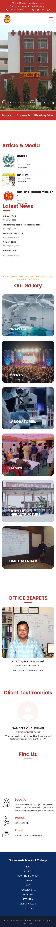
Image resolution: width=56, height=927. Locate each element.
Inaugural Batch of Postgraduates (21, 224)
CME (28, 885)
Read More (22, 167)
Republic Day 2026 (13, 233)
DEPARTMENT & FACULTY (28, 876)
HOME (28, 867)
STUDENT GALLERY (28, 904)
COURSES (28, 880)
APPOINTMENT (28, 894)
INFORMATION (28, 899)
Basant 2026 (9, 250)
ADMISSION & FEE (28, 890)
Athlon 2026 (9, 242)
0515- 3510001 (15, 9)
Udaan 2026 (9, 216)
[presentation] (4, 103)
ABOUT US (28, 871)
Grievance (14, 6)
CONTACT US (28, 908)
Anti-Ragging (37, 6)
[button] (8, 102)
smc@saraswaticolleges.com (28, 3)
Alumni (25, 6)
